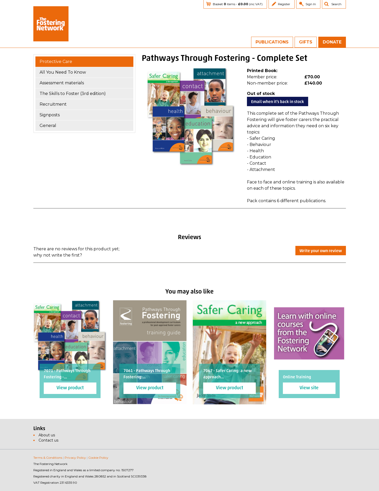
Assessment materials (62, 82)
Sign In (311, 4)
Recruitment (53, 104)
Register (284, 4)
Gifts (305, 42)
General (48, 125)
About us (47, 435)
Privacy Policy (75, 458)
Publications (272, 42)
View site (309, 388)
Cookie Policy (98, 458)
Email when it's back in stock (277, 102)
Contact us (48, 440)
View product (70, 388)
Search (336, 4)
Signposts (50, 114)
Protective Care (56, 61)
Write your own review (321, 251)
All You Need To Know (63, 72)
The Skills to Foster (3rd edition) (73, 93)
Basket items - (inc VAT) (238, 4)
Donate (332, 42)
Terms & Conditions (47, 458)
